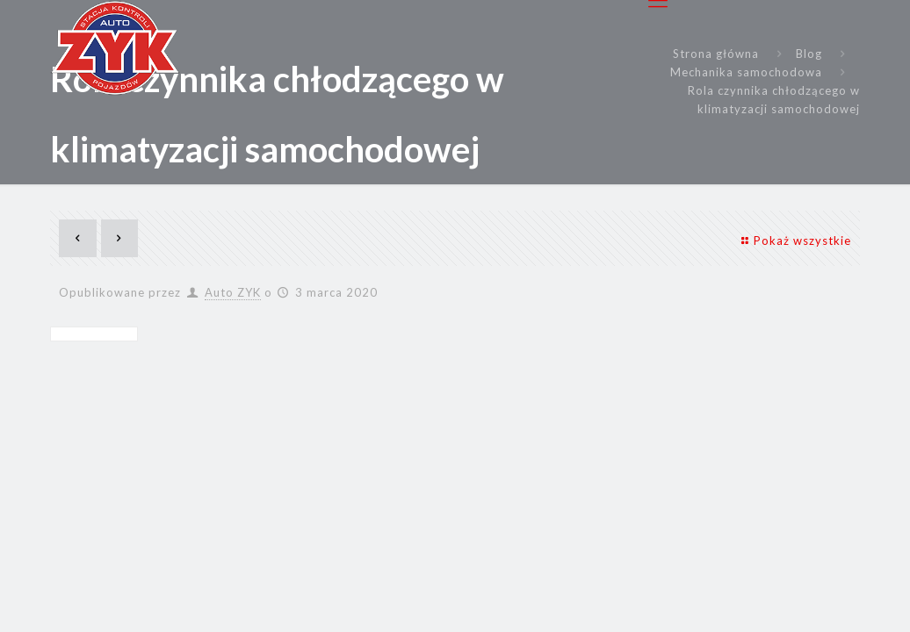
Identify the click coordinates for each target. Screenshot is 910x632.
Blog (809, 54)
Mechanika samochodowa (746, 72)
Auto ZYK (233, 292)
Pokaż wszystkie (793, 240)
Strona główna (716, 54)
